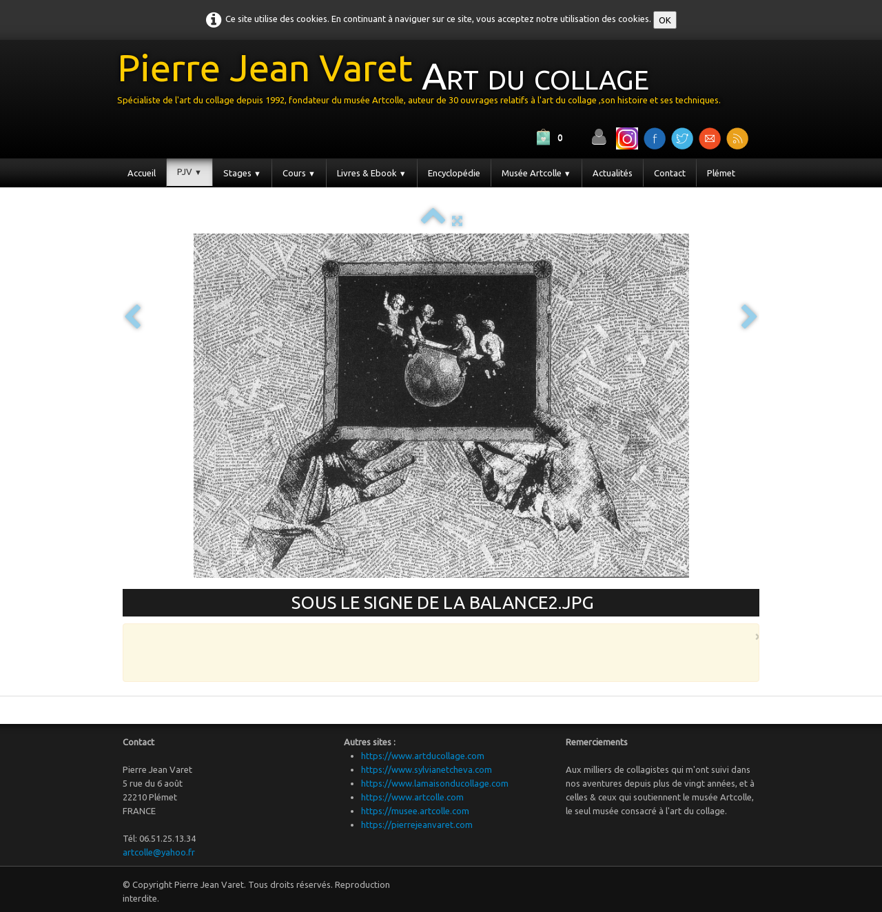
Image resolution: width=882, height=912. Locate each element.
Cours (299, 173)
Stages (242, 173)
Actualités (613, 173)
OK (665, 20)
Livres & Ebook (372, 173)
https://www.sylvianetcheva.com (426, 769)
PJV (189, 171)
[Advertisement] (437, 651)
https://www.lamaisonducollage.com (435, 783)
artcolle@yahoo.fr (159, 852)
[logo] (424, 82)
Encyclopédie (454, 173)
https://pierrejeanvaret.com (417, 824)
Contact (670, 173)
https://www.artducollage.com (422, 755)
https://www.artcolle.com (412, 797)
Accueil (141, 173)
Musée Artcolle (536, 173)
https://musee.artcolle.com (415, 811)
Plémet (721, 173)
